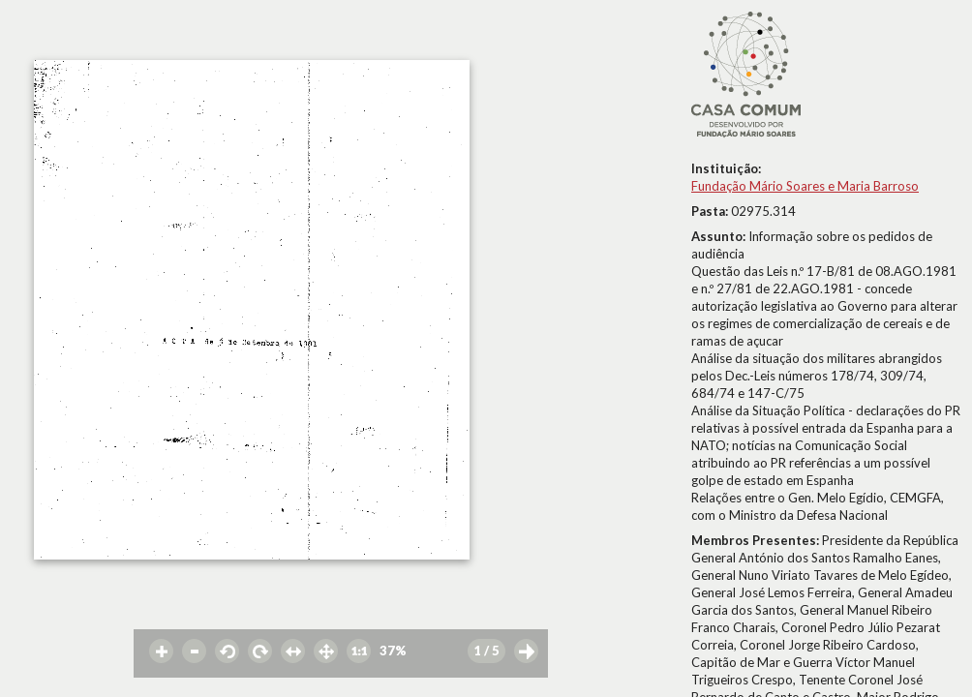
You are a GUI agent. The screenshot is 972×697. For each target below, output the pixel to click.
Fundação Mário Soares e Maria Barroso (805, 186)
